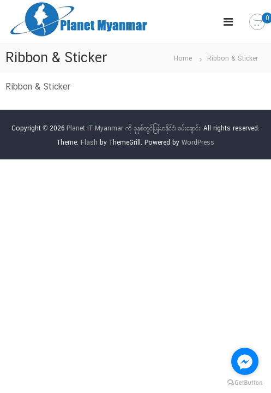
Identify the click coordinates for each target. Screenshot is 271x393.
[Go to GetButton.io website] (244, 382)
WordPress (198, 142)
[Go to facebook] (244, 361)
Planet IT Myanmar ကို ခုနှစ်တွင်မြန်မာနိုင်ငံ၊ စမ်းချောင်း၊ (134, 128)
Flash (89, 142)
